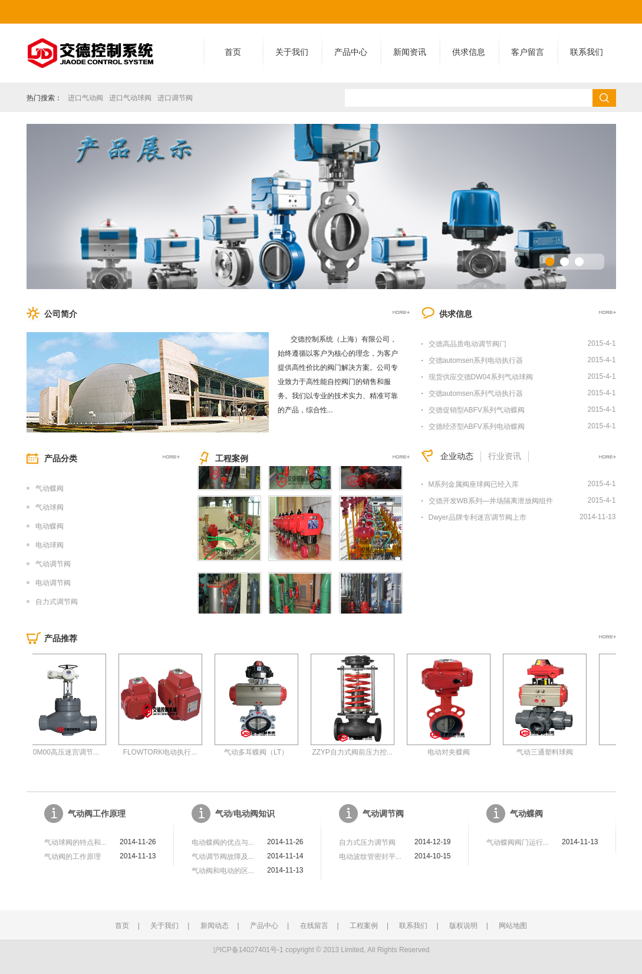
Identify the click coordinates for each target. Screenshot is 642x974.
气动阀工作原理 (97, 813)
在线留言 (314, 925)
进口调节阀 (175, 98)
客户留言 (527, 52)
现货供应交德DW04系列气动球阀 (481, 377)
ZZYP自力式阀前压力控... (361, 752)
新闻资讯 (409, 52)
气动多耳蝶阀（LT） (265, 752)
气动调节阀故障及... (223, 856)
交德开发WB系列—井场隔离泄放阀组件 (491, 501)
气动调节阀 (53, 564)
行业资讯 (504, 456)
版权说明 (463, 925)
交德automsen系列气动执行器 (476, 393)
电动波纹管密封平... (370, 856)
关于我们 (291, 52)
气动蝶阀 (49, 488)
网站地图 (513, 925)
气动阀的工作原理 (72, 856)
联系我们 (586, 52)
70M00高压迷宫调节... (73, 752)
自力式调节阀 (56, 602)
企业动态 (456, 456)
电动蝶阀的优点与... (223, 842)
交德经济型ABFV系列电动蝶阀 (477, 426)
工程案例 (364, 925)
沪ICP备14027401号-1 (248, 950)
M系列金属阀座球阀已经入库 (474, 484)
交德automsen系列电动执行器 (476, 360)
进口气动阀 (85, 98)
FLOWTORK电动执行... (169, 752)
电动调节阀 (53, 583)
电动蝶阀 (49, 526)
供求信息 (468, 52)
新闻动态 (214, 925)
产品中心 (350, 52)
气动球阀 (49, 507)
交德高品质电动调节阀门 (467, 344)
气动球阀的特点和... (75, 842)
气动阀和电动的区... (223, 871)
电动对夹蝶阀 (457, 752)
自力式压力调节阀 (367, 842)
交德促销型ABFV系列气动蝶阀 (477, 410)
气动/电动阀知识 (245, 813)
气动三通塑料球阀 (553, 752)
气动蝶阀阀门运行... (517, 842)
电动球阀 (49, 545)
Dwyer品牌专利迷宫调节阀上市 (477, 517)
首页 (233, 52)
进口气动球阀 (130, 98)
